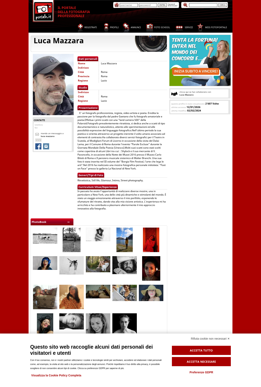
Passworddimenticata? (172, 5)
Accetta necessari (201, 362)
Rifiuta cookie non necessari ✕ (210, 338)
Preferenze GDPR (201, 372)
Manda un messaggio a (52, 135)
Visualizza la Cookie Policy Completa (56, 375)
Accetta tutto (201, 350)
